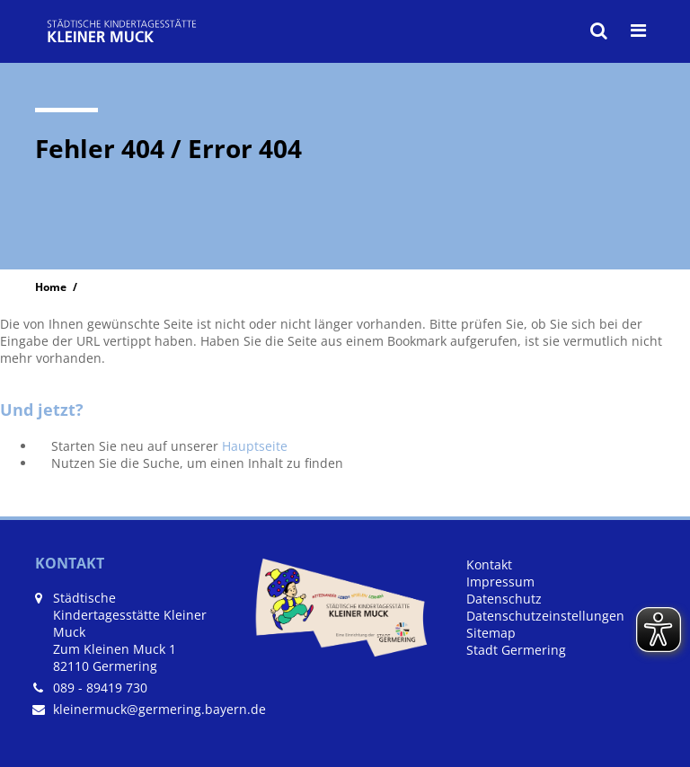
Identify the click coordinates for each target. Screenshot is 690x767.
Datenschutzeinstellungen (545, 615)
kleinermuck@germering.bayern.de (159, 709)
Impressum (500, 581)
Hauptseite (255, 445)
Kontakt (489, 564)
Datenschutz (504, 598)
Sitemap (491, 632)
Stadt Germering (516, 649)
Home (50, 286)
